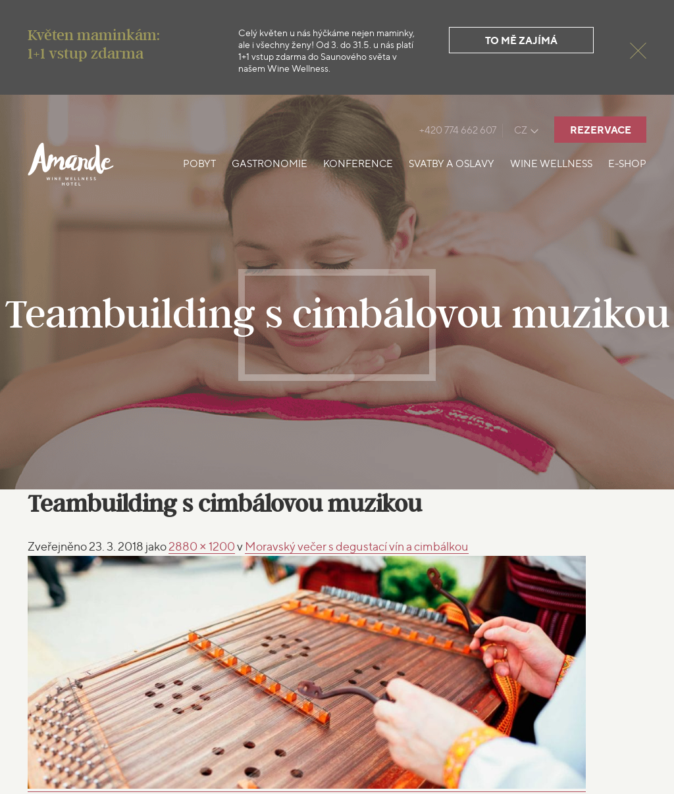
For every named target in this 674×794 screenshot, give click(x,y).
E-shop (627, 164)
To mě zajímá (521, 40)
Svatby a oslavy (451, 164)
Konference (358, 164)
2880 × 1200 (201, 546)
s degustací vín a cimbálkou (357, 546)
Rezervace (600, 130)
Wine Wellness (551, 164)
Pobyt (199, 164)
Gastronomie (269, 164)
